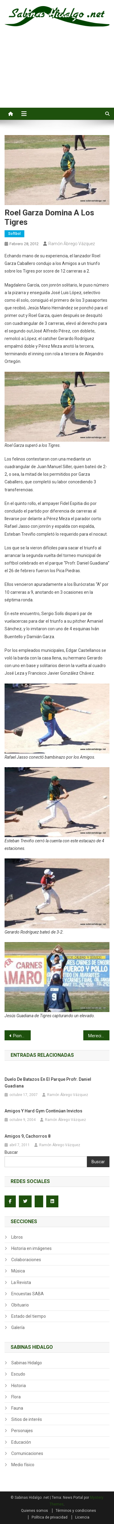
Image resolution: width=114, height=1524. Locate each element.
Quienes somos (34, 1510)
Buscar (11, 1152)
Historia (18, 1385)
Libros (17, 1237)
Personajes (22, 1430)
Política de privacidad (49, 1517)
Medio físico (22, 1464)
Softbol (14, 233)
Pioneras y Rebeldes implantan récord (22, 1035)
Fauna (17, 1408)
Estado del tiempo (28, 1316)
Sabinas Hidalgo (26, 1362)
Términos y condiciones (76, 1510)
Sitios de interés (26, 1419)
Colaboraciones (26, 1259)
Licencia (82, 1517)
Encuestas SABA (27, 1293)
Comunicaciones (27, 1453)
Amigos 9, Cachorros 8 (27, 1136)
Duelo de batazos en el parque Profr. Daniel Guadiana (48, 1082)
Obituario (20, 1305)
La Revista (21, 1282)
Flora (16, 1396)
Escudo (18, 1374)
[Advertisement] (57, 74)
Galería (18, 1327)
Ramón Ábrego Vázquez (71, 243)
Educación (21, 1442)
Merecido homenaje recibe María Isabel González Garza (98, 1035)
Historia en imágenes (31, 1248)
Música (18, 1270)
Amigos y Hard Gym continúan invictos (43, 1110)
